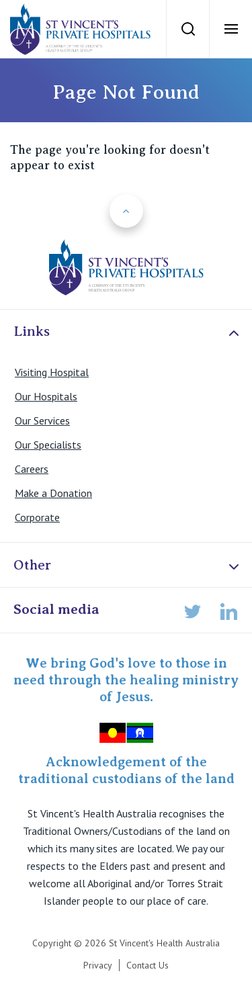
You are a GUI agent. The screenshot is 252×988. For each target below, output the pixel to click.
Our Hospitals (46, 396)
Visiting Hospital (52, 372)
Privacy (97, 965)
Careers (31, 469)
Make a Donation (53, 493)
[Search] (187, 29)
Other (127, 566)
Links (127, 332)
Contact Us (147, 965)
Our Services (42, 420)
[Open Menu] (230, 29)
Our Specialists (48, 444)
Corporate (37, 517)
